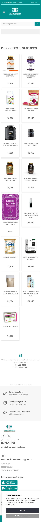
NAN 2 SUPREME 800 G (10, 257)
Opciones (34, 2)
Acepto (22, 510)
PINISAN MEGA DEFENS (10, 327)
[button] (10, 385)
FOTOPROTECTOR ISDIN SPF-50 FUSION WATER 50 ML (31, 294)
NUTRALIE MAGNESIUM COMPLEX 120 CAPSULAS (30, 76)
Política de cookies (22, 516)
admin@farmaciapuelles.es (13, 447)
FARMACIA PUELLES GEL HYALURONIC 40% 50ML (31, 215)
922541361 (8, 443)
